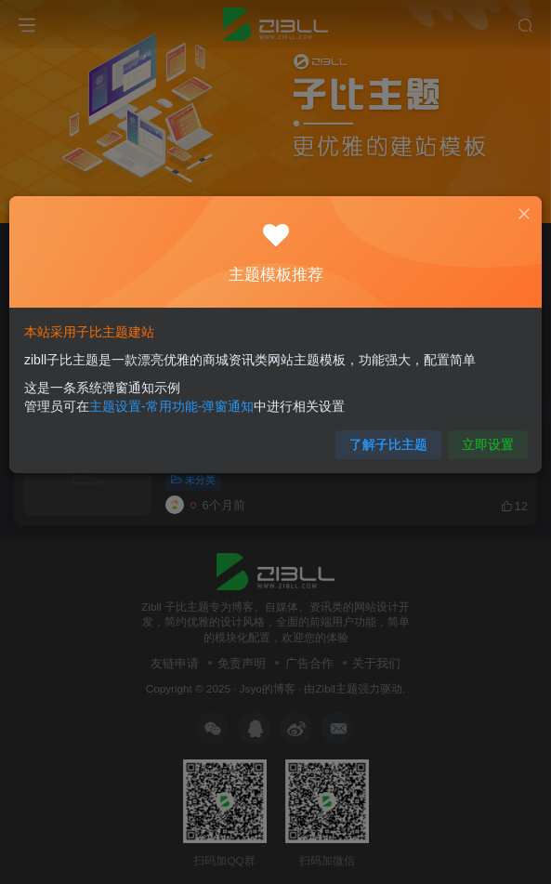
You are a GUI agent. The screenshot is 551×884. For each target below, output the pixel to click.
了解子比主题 (388, 445)
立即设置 (489, 445)
